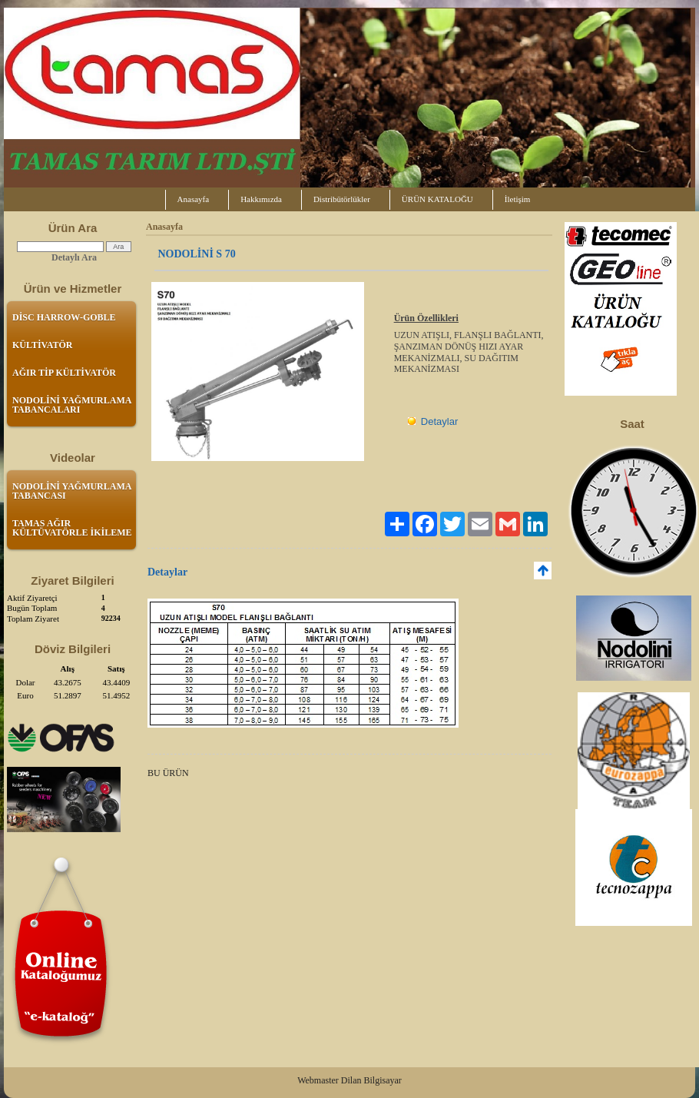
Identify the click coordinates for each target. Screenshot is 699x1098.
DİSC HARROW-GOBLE (64, 317)
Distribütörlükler (341, 199)
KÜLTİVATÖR (42, 345)
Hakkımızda (261, 199)
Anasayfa (193, 199)
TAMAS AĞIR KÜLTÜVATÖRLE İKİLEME (72, 528)
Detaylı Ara (74, 257)
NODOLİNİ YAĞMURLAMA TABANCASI (71, 491)
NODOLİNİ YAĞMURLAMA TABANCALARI (71, 405)
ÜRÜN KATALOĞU (437, 199)
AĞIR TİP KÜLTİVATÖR (64, 372)
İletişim (518, 199)
